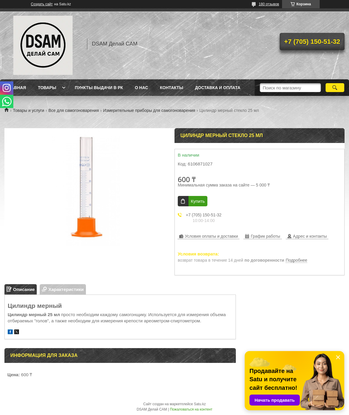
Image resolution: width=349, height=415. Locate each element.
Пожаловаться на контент (191, 409)
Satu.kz (200, 404)
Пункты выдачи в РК (99, 87)
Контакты (171, 87)
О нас (141, 87)
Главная (16, 87)
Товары (47, 87)
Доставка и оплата (217, 87)
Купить (198, 201)
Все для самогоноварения (74, 110)
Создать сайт (42, 4)
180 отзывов (269, 4)
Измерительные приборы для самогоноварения (149, 110)
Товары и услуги (28, 110)
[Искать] (335, 87)
